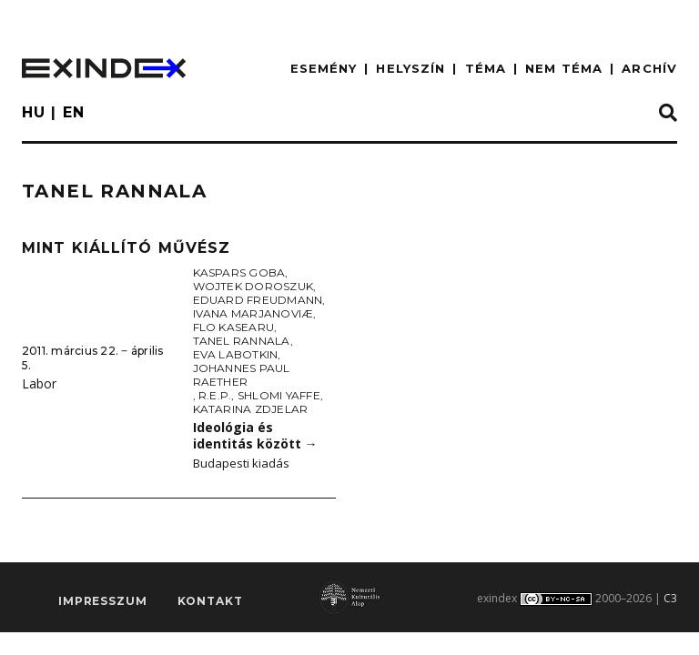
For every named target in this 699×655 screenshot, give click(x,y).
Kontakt (210, 602)
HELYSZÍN (410, 68)
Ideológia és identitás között (255, 435)
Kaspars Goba (239, 272)
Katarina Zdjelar (251, 409)
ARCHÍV (649, 68)
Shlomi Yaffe (279, 395)
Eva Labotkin (236, 354)
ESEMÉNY (324, 68)
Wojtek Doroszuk (253, 286)
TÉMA (485, 68)
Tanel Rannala (241, 341)
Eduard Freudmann (258, 300)
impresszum (102, 602)
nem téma (564, 68)
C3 (670, 598)
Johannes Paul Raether (241, 374)
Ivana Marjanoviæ (253, 313)
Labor (39, 383)
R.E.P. (214, 395)
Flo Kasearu (234, 327)
